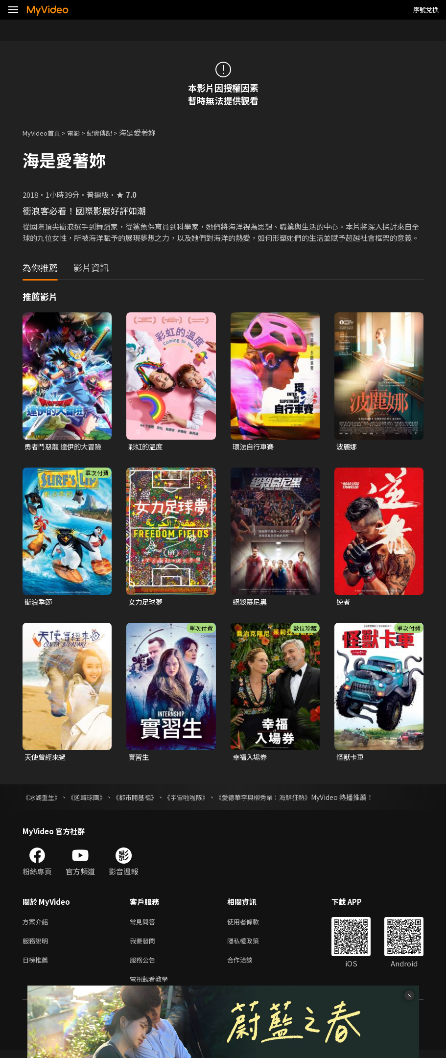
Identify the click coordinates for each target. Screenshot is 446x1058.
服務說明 (37, 945)
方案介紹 (37, 924)
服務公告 (144, 966)
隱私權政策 (251, 945)
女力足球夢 (146, 603)
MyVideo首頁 (45, 132)
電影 (81, 132)
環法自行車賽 (255, 447)
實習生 (139, 758)
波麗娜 (347, 447)
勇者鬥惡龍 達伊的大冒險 (61, 447)
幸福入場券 (251, 758)
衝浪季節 (39, 603)
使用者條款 (251, 924)
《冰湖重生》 (43, 799)
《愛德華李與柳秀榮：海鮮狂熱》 (279, 799)
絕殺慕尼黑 (251, 603)
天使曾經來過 (46, 758)
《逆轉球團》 (91, 799)
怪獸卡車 (351, 758)
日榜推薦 (37, 966)
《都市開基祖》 (142, 799)
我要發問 (144, 945)
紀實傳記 (110, 132)
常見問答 (144, 924)
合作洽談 (247, 966)
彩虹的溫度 (146, 447)
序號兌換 (426, 9)
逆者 (343, 603)
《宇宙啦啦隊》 (197, 799)
